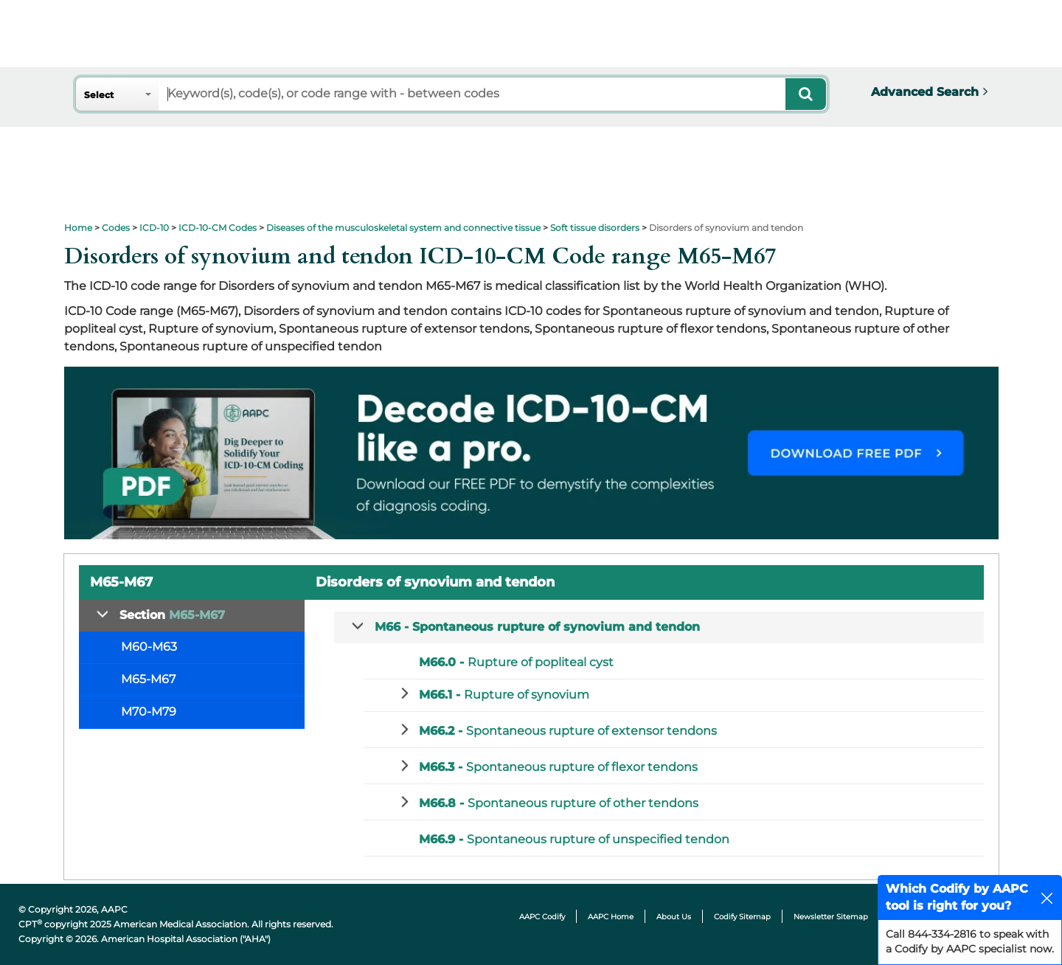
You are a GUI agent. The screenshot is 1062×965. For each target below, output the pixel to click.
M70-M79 (148, 712)
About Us (673, 916)
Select (99, 94)
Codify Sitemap (742, 916)
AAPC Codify (542, 916)
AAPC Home (611, 916)
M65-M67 (148, 679)
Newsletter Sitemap (831, 916)
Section (172, 615)
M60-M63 (149, 647)
